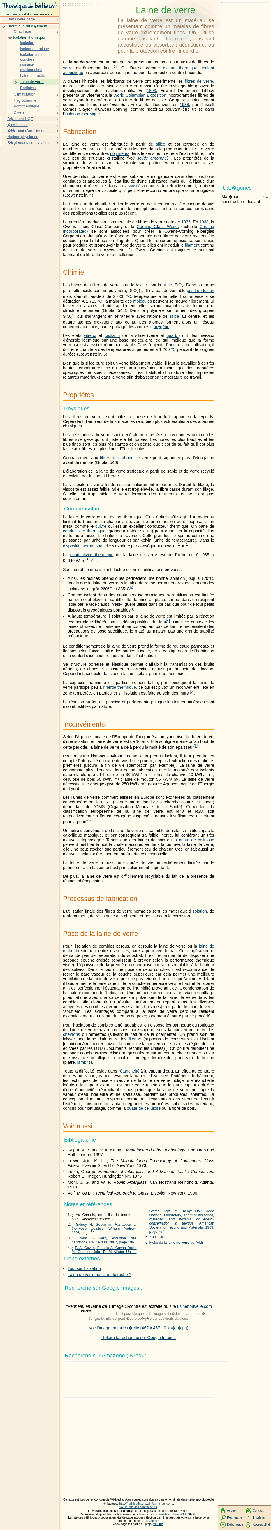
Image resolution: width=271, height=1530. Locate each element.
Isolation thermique (29, 37)
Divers (19, 112)
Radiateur (28, 88)
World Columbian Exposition (139, 95)
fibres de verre (199, 81)
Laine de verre (32, 81)
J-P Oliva (159, 1237)
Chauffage (22, 31)
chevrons (71, 1034)
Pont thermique (26, 106)
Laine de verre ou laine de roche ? (99, 1274)
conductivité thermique (84, 531)
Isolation (27, 42)
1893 (151, 90)
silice (160, 144)
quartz (172, 335)
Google (154, 1520)
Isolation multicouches (31, 67)
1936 (186, 222)
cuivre (100, 526)
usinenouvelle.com (194, 1306)
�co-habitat (17, 125)
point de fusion (200, 290)
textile (141, 284)
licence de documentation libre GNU (163, 1514)
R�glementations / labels (28, 142)
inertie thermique (120, 687)
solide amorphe (152, 158)
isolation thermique (82, 114)
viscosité (133, 185)
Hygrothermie (25, 100)
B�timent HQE (20, 118)
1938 (184, 104)
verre (68, 68)
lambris (84, 1062)
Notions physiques (22, 137)
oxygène (161, 326)
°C (128, 296)
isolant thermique (180, 68)
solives (122, 950)
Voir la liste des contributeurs (138, 1507)
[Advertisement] (89, 19)
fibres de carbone (116, 457)
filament (192, 245)
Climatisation (24, 94)
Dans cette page (21, 19)
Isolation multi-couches (32, 56)
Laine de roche (32, 75)
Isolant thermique (34, 49)
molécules (142, 301)
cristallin (112, 335)
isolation (199, 911)
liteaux (135, 1039)
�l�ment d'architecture (27, 130)
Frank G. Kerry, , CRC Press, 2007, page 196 (104, 1240)
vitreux (90, 335)
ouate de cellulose (196, 840)
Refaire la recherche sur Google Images (138, 1337)
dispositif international (83, 546)
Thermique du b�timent (27, 26)
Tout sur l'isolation (84, 1268)
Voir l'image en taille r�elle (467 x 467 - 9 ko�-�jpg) (139, 1328)
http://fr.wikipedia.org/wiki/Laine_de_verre (146, 1503)
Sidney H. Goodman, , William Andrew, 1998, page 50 (104, 1228)
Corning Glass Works (158, 226)
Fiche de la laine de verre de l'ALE (176, 1243)
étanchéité (129, 1071)
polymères (119, 153)
